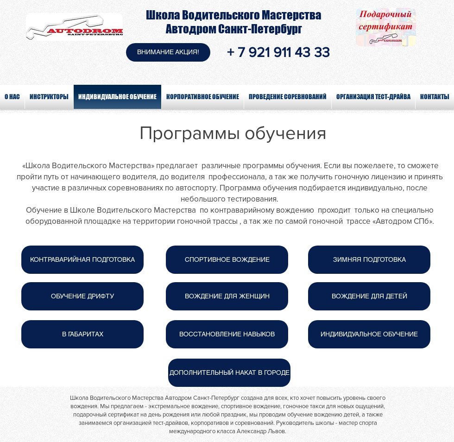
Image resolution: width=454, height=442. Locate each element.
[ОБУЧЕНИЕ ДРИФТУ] (82, 296)
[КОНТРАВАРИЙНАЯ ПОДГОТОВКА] (82, 260)
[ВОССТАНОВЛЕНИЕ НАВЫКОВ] (227, 334)
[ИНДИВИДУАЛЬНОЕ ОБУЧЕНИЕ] (369, 334)
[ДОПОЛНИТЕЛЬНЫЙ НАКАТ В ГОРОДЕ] (229, 373)
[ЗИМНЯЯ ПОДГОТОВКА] (369, 260)
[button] (168, 52)
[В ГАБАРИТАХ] (82, 334)
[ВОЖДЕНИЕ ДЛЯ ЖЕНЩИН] (227, 296)
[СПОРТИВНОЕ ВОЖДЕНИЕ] (227, 260)
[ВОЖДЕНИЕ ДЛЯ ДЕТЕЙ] (369, 296)
